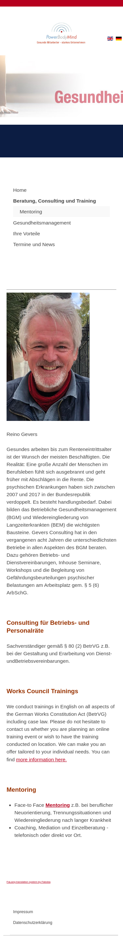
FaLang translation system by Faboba (29, 881)
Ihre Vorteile (26, 233)
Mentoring (31, 211)
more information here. (41, 759)
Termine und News (34, 244)
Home (20, 190)
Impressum (23, 912)
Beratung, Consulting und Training (54, 201)
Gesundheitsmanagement (42, 223)
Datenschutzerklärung (32, 922)
